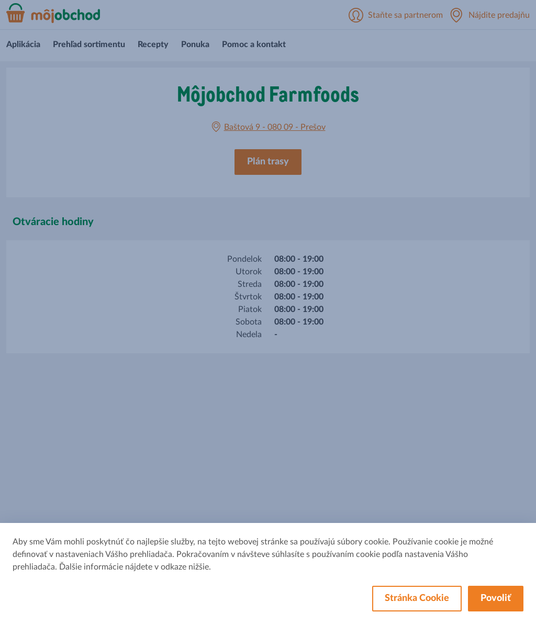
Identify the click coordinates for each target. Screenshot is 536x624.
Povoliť (496, 598)
